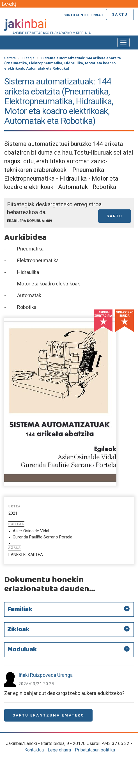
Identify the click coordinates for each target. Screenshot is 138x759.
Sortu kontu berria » (83, 15)
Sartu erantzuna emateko (48, 715)
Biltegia (28, 58)
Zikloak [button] (18, 629)
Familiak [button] (19, 609)
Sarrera (10, 58)
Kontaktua (34, 750)
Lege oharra (59, 750)
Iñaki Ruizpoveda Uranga (46, 675)
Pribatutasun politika (95, 750)
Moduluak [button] (22, 649)
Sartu (120, 14)
